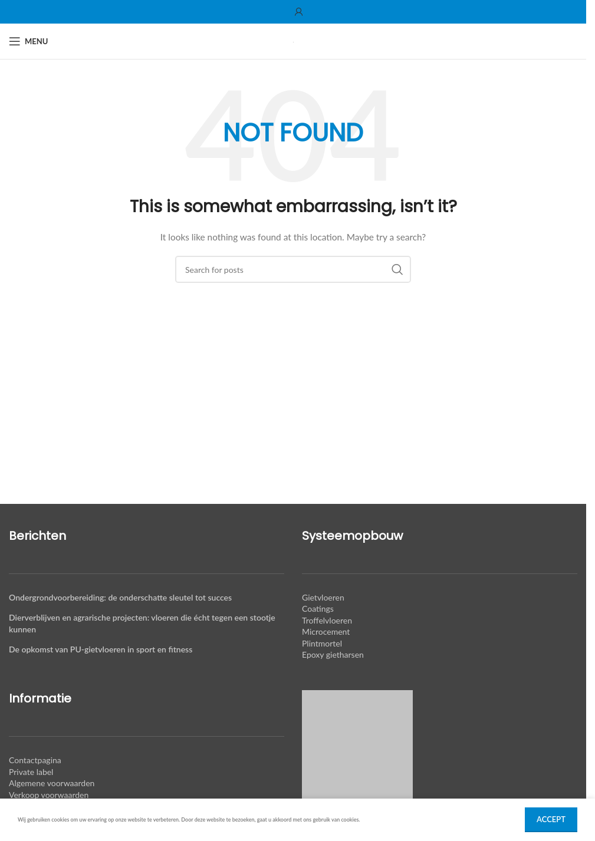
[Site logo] (293, 41)
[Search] (293, 269)
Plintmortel (322, 643)
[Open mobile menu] (28, 41)
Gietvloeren (323, 597)
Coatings (318, 608)
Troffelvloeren (327, 620)
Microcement (326, 631)
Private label (31, 772)
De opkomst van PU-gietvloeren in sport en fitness (100, 649)
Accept (551, 819)
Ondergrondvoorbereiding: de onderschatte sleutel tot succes (120, 597)
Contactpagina (35, 760)
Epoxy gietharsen (333, 654)
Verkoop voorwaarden (48, 795)
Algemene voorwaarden (51, 783)
